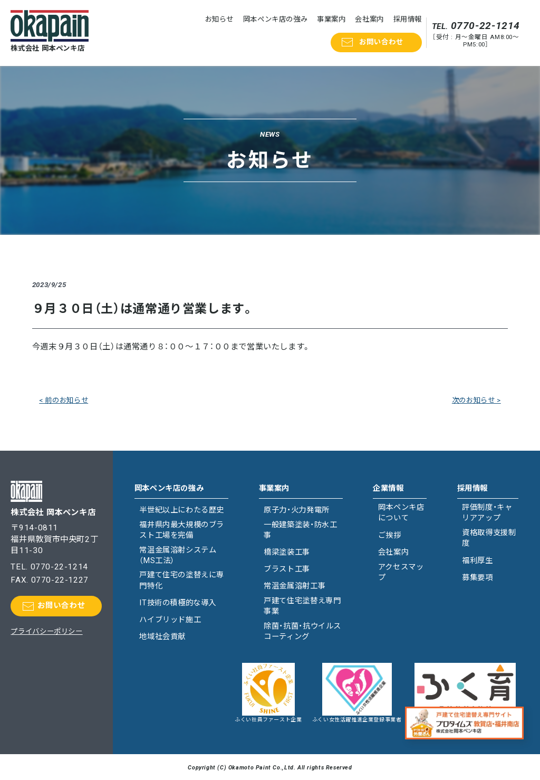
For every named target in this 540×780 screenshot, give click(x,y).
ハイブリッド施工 (170, 619)
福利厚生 (477, 560)
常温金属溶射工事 (294, 586)
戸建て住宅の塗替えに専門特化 (181, 580)
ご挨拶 (389, 535)
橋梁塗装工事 (287, 552)
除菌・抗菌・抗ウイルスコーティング (302, 631)
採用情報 (407, 19)
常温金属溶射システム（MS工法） (177, 555)
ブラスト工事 (287, 569)
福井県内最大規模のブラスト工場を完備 (181, 530)
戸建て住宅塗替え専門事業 (302, 606)
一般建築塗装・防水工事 (300, 530)
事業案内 (331, 19)
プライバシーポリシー (46, 631)
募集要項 (477, 577)
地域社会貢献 (162, 636)
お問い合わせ (381, 42)
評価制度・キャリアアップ (487, 512)
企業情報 (388, 488)
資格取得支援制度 (489, 538)
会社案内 (369, 19)
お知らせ (219, 19)
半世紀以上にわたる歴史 (181, 510)
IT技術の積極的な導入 (177, 602)
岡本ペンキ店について (401, 512)
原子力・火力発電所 (297, 510)
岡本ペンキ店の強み (275, 19)
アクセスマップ (401, 572)
